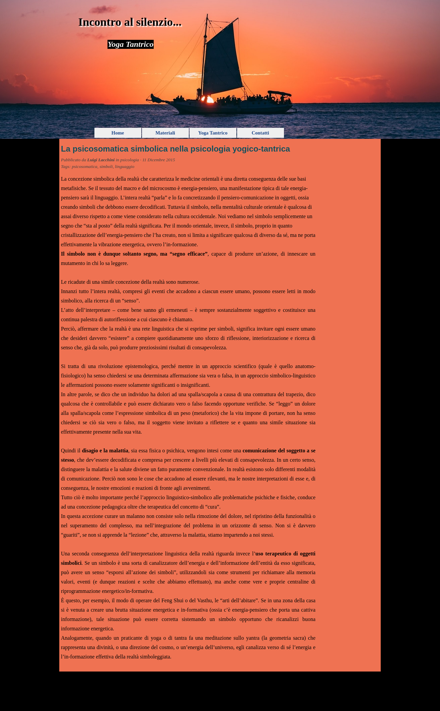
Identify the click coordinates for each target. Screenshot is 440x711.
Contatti (260, 133)
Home (118, 133)
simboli (106, 166)
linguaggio (124, 166)
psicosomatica (84, 166)
